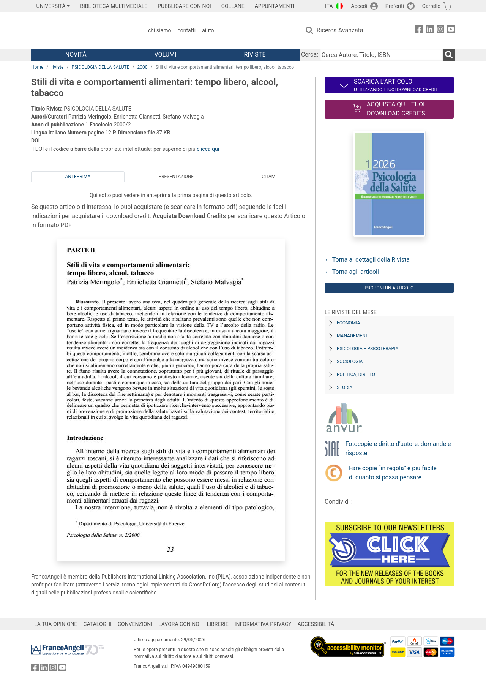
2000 (142, 67)
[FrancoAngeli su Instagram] (440, 30)
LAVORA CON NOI (179, 624)
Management (352, 335)
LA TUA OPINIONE (55, 624)
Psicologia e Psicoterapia (367, 348)
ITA (329, 6)
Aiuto (208, 30)
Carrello (431, 6)
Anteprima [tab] (78, 176)
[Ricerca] (449, 55)
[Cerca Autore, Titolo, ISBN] (381, 55)
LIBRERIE (218, 624)
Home (37, 67)
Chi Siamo (159, 30)
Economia (348, 323)
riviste (57, 67)
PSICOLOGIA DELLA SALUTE (100, 67)
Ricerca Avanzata (340, 30)
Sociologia (350, 361)
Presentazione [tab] (176, 176)
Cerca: (309, 54)
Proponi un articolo (388, 288)
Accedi (359, 6)
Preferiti (394, 6)
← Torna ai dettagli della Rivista (367, 259)
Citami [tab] (269, 176)
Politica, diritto (356, 374)
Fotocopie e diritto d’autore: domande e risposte (398, 448)
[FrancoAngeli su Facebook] (419, 30)
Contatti (186, 30)
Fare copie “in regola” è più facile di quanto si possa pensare (393, 473)
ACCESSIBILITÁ (316, 624)
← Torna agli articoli (352, 271)
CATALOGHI (98, 624)
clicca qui (208, 149)
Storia (344, 387)
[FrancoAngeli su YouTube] (451, 30)
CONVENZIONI (135, 624)
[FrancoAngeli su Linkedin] (430, 30)
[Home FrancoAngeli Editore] (81, 30)
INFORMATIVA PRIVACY (263, 624)
